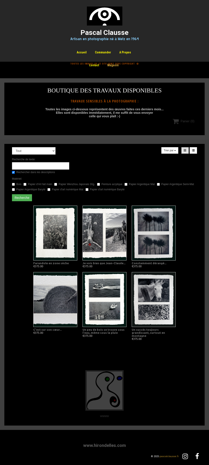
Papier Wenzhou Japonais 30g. (74, 184)
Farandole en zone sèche (51, 263)
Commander (103, 52)
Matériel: (17, 178)
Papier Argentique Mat (140, 184)
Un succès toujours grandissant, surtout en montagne (148, 332)
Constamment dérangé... (149, 263)
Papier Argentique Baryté (28, 189)
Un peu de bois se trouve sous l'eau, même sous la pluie (104, 331)
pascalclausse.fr (169, 456)
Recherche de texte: (23, 159)
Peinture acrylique (109, 184)
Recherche (22, 197)
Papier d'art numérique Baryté (105, 189)
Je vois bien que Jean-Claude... (104, 263)
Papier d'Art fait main (38, 184)
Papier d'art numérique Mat (65, 189)
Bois (16, 184)
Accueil (82, 52)
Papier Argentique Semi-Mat (175, 184)
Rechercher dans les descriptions (33, 172)
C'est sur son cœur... (47, 329)
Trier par (170, 150)
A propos (125, 52)
